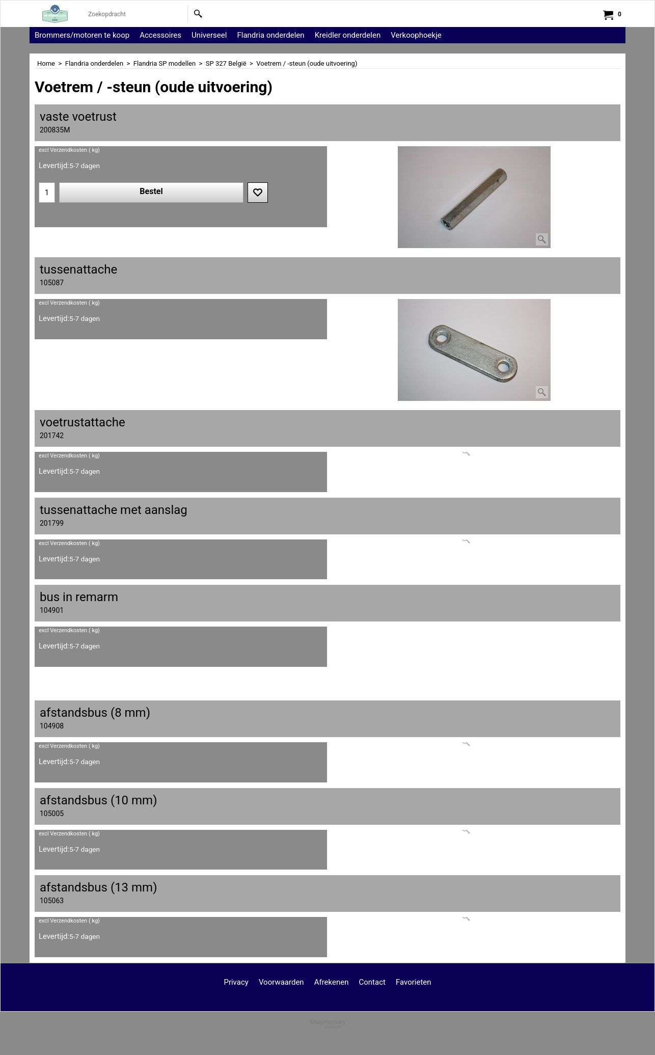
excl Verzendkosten (63, 150)
